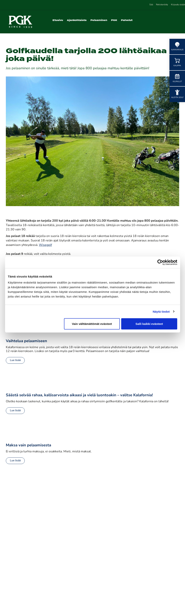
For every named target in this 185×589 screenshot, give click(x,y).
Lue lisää (15, 360)
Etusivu (58, 20)
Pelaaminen (98, 20)
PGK (114, 20)
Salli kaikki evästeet (149, 323)
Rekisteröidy (162, 5)
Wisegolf (45, 245)
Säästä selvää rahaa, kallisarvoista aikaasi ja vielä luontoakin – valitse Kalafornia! (79, 395)
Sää (151, 5)
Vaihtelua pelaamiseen (26, 341)
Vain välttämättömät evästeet (92, 323)
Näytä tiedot (161, 311)
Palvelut (126, 20)
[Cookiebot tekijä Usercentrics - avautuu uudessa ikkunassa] (160, 262)
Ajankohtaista (77, 20)
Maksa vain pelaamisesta (28, 445)
